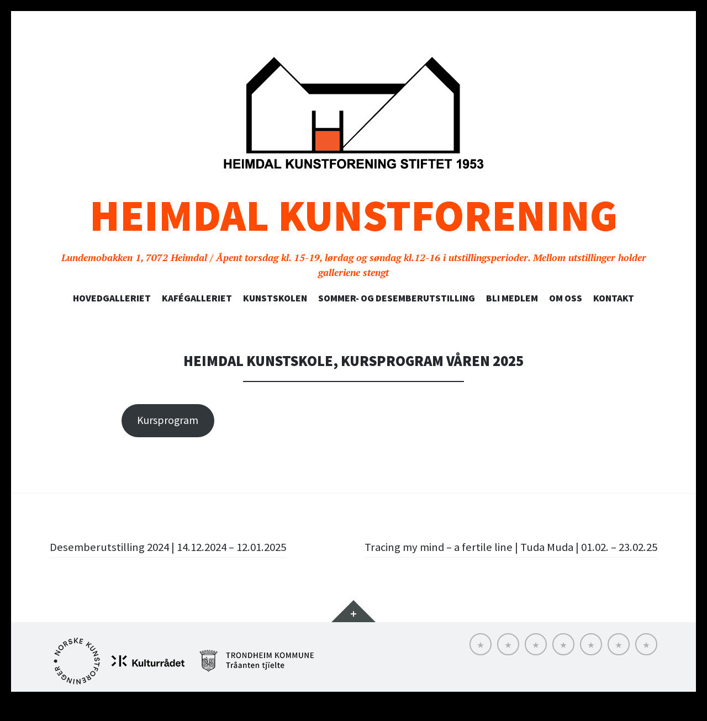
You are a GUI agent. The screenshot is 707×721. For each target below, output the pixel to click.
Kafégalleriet (197, 298)
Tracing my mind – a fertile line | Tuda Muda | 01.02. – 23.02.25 (523, 555)
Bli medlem (512, 298)
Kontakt (613, 298)
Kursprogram (167, 420)
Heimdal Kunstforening (353, 216)
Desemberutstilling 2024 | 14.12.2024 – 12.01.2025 (175, 546)
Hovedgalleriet (112, 298)
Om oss (565, 298)
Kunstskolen (275, 298)
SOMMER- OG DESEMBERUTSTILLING (396, 298)
